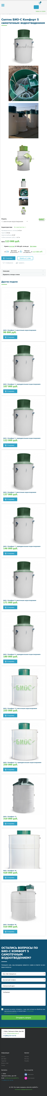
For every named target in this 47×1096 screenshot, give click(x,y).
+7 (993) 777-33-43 (9, 1035)
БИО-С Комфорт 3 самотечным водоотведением (19, 330)
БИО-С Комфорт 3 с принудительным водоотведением (21, 384)
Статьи (3, 1065)
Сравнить (21, 263)
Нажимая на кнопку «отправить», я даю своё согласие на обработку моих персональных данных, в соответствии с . (24, 1011)
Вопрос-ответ (4, 1063)
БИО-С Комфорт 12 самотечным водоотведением (20, 708)
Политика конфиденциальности (23, 1089)
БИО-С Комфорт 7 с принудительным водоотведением (21, 546)
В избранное (9, 263)
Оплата (3, 1056)
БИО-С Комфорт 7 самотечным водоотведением (19, 492)
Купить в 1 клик (25, 258)
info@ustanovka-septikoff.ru (12, 1078)
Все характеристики (19, 227)
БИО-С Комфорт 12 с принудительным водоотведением (22, 762)
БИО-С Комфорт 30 (9, 924)
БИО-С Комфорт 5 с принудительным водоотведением (21, 438)
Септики (26, 1056)
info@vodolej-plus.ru (13, 1033)
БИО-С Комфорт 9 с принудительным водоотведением (21, 654)
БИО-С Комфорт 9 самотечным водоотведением (19, 600)
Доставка (3, 1058)
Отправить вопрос (23, 1017)
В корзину (9, 258)
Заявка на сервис (41, 11)
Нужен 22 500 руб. (16, 246)
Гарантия (3, 1061)
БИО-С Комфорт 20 (9, 870)
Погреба (26, 1061)
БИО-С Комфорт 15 (9, 816)
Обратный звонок (36, 7)
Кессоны (26, 1058)
